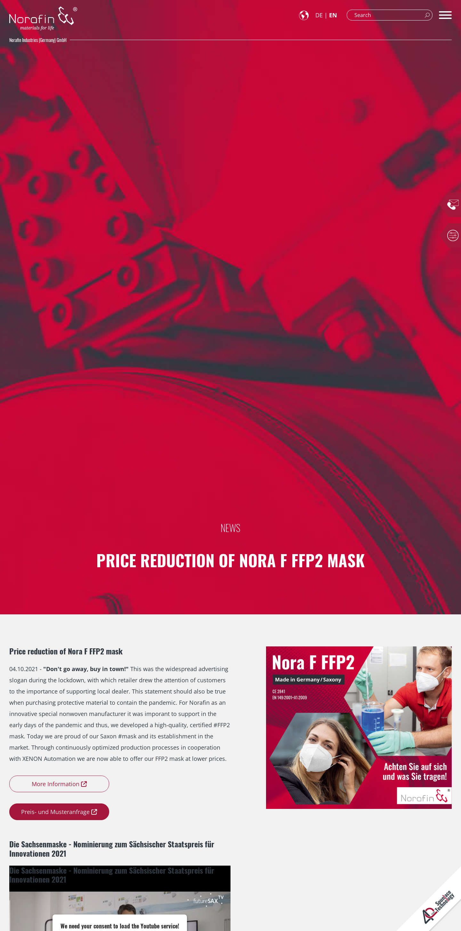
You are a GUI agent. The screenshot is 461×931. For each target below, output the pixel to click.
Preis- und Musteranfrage (55, 812)
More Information (55, 784)
